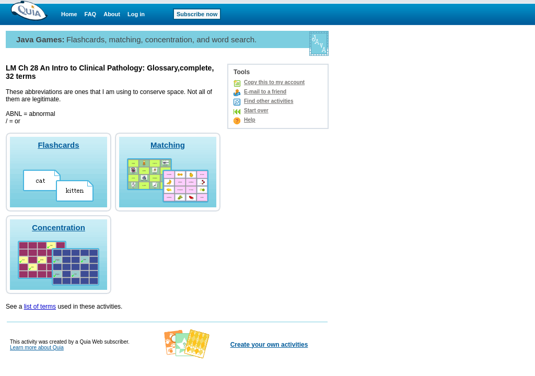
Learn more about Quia (37, 347)
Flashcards (58, 144)
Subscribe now (197, 14)
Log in (136, 14)
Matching (167, 144)
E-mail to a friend (265, 92)
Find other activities (268, 101)
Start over (256, 110)
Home (69, 14)
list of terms (40, 306)
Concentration (58, 227)
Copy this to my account (274, 82)
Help (249, 120)
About (111, 14)
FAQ (91, 14)
